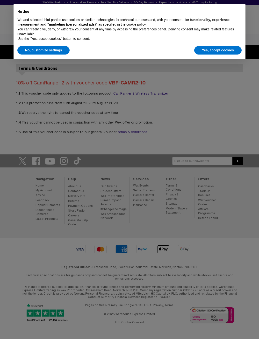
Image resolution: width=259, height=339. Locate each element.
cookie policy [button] (135, 24)
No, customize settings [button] (43, 50)
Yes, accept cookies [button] (218, 50)
